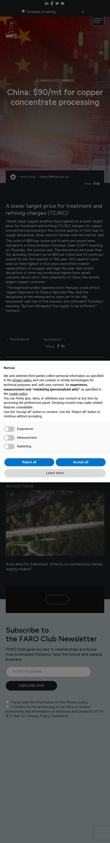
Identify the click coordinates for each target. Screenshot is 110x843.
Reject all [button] (29, 462)
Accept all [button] (80, 462)
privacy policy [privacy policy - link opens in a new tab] (22, 380)
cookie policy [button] (18, 394)
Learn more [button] (55, 473)
